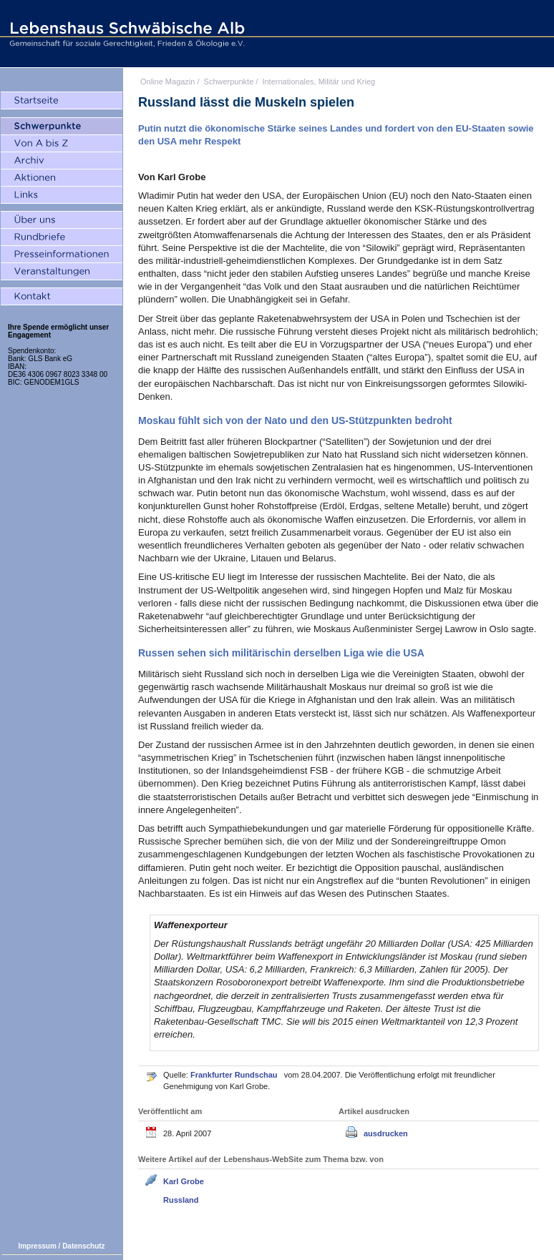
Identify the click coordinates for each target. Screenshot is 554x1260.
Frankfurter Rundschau (235, 1074)
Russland (181, 1200)
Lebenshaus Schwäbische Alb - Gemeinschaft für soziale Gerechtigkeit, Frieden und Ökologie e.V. (125, 33)
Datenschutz (83, 1246)
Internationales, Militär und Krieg (318, 81)
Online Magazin (167, 81)
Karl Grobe (183, 1181)
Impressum (37, 1246)
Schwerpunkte (229, 81)
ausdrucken (386, 1133)
